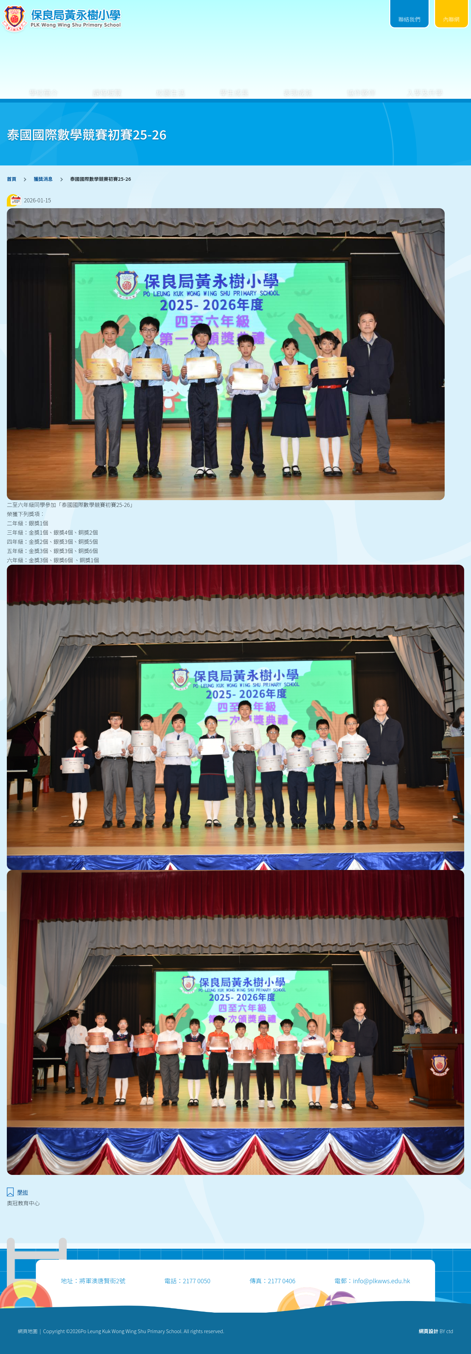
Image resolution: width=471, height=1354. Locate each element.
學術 (22, 1192)
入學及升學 (425, 87)
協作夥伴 (361, 87)
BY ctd (436, 1331)
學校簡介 (43, 87)
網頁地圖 (28, 1331)
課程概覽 (107, 87)
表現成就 (297, 87)
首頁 (11, 178)
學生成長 (234, 87)
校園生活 (170, 87)
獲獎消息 (43, 178)
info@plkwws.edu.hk (381, 1280)
